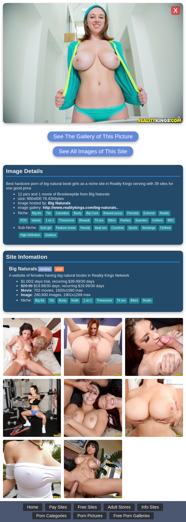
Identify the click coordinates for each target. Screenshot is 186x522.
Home (32, 507)
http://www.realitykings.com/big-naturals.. (80, 207)
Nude (75, 300)
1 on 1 (50, 220)
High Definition (30, 235)
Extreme (149, 213)
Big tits (36, 213)
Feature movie (66, 227)
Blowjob (84, 220)
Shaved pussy (112, 213)
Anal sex (101, 227)
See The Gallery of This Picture (93, 136)
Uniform (157, 220)
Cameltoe (62, 213)
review (44, 269)
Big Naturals (59, 203)
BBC (170, 220)
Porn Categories (51, 515)
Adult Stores (119, 507)
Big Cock (92, 213)
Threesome (66, 220)
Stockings (148, 227)
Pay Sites (58, 507)
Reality (164, 213)
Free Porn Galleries (131, 515)
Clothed (165, 227)
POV (23, 220)
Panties (125, 220)
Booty (77, 213)
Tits (48, 213)
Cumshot (117, 227)
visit (59, 269)
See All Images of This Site (93, 151)
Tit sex (99, 220)
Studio (147, 300)
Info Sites (150, 507)
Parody (85, 227)
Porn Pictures (89, 515)
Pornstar (133, 213)
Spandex (141, 220)
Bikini (112, 220)
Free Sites (87, 507)
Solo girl (45, 227)
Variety (36, 220)
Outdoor (50, 235)
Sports (132, 227)
